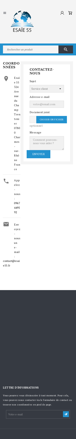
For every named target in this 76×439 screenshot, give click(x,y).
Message (35, 132)
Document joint (40, 112)
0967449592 (17, 207)
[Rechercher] (38, 49)
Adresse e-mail (40, 97)
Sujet (33, 81)
